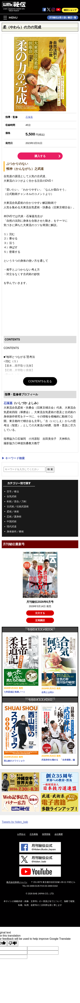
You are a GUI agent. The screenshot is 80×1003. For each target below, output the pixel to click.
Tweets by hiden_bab (15, 821)
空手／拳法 (13, 491)
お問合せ (21, 834)
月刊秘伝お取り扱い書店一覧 (62, 17)
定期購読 (40, 620)
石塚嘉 (29, 117)
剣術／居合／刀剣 (16, 501)
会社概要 (58, 834)
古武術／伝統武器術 (18, 506)
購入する (40, 156)
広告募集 (34, 834)
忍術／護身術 (14, 516)
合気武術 (11, 496)
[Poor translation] (12, 943)
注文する (40, 613)
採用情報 (46, 834)
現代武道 (11, 526)
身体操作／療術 (15, 531)
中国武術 (11, 521)
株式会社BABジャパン (16, 882)
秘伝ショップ (70, 10)
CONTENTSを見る (40, 381)
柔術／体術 (13, 511)
